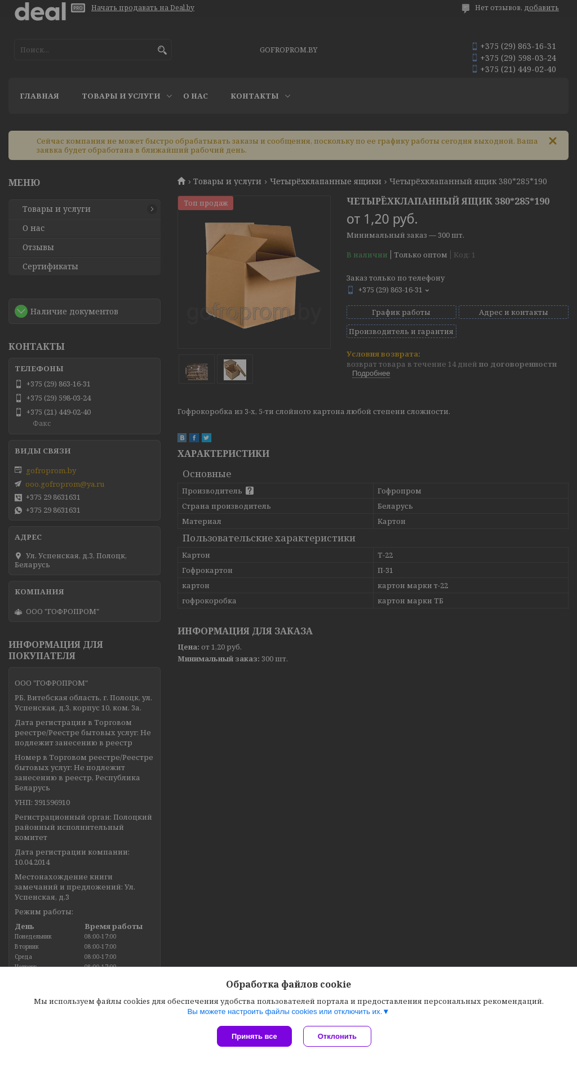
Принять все (254, 1036)
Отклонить (337, 1036)
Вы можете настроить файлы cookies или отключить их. (284, 1011)
